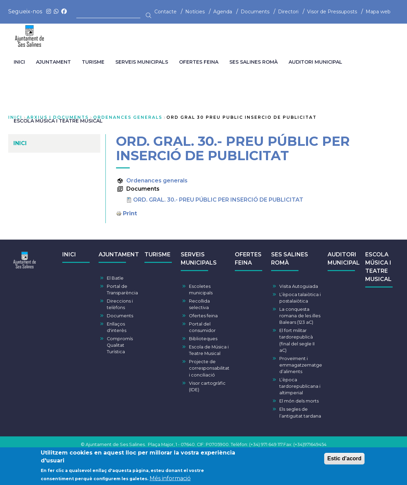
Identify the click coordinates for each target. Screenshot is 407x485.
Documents (255, 12)
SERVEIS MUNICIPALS (199, 258)
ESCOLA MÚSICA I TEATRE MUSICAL (378, 266)
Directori (288, 12)
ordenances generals (127, 117)
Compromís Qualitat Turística (120, 345)
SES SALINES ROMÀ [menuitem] (253, 62)
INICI (69, 254)
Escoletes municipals (201, 289)
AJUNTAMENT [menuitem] (53, 62)
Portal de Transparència (122, 289)
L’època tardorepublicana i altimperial (299, 386)
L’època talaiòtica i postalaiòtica (300, 298)
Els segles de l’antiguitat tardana (300, 412)
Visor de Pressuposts (332, 12)
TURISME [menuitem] (93, 62)
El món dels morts (299, 401)
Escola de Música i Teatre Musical (209, 350)
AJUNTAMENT (119, 254)
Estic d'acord (344, 460)
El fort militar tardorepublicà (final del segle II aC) (297, 340)
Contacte (165, 12)
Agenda (222, 12)
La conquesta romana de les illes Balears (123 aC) (299, 316)
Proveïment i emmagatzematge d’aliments (300, 365)
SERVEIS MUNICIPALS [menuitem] (141, 62)
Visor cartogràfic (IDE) (207, 386)
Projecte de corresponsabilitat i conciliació (209, 368)
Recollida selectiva (199, 304)
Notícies (195, 12)
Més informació (170, 480)
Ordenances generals (157, 180)
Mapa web (378, 12)
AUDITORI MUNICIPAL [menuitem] (315, 62)
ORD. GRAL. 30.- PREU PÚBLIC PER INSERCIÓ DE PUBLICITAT (218, 199)
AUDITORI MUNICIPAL (344, 258)
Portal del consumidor (202, 327)
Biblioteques (203, 338)
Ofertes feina (203, 315)
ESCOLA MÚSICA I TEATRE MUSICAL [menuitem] (58, 121)
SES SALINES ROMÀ (289, 258)
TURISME (157, 254)
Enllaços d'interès (116, 327)
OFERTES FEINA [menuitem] (198, 62)
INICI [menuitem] (19, 62)
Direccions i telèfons (120, 304)
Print (130, 213)
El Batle (115, 278)
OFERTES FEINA (248, 258)
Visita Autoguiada (298, 286)
